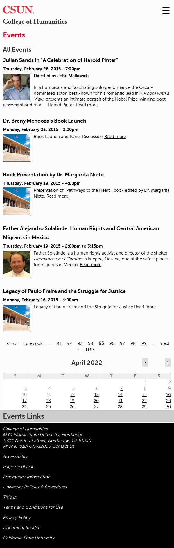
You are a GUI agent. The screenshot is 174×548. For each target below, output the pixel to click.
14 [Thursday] (120, 394)
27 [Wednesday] (96, 406)
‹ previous (32, 343)
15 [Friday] (144, 394)
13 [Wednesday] (96, 394)
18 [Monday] (48, 400)
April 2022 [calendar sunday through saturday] (86, 362)
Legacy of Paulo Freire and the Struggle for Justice (64, 291)
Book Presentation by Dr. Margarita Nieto (53, 175)
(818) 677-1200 (33, 446)
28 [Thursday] (120, 406)
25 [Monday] (48, 406)
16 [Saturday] (168, 394)
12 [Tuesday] (72, 394)
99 (144, 343)
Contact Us (63, 446)
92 (69, 343)
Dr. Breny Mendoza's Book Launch (44, 121)
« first (12, 343)
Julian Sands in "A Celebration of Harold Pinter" (60, 60)
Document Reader (21, 527)
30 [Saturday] (168, 406)
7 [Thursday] (121, 388)
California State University (28, 538)
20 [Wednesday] (96, 400)
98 (133, 343)
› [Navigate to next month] (167, 362)
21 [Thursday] (120, 400)
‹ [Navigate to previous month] (145, 362)
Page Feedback (18, 466)
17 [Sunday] (24, 400)
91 (59, 343)
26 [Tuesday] (72, 406)
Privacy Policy (17, 517)
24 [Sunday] (24, 406)
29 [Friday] (144, 406)
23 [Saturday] (168, 400)
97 (122, 343)
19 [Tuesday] (72, 400)
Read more (87, 105)
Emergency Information (26, 476)
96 (111, 343)
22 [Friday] (144, 400)
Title (10, 497)
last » (89, 349)
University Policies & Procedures (35, 487)
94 (90, 343)
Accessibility (15, 456)
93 (80, 343)
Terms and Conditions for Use (33, 507)
